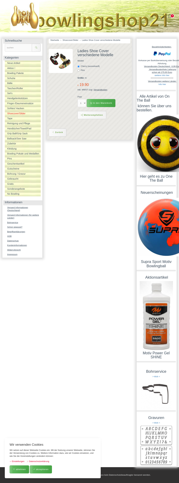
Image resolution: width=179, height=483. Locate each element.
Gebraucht (12, 178)
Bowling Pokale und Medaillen (23, 153)
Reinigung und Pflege (18, 123)
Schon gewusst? (14, 227)
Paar (80, 97)
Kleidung (11, 148)
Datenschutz (13, 241)
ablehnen (19, 469)
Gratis (10, 183)
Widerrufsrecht (14, 250)
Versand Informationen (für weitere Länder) (23, 216)
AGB (9, 236)
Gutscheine (13, 168)
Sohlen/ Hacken (15, 108)
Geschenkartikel (15, 163)
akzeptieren (41, 469)
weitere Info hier (162, 75)
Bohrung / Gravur (16, 173)
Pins (81, 70)
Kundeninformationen (17, 245)
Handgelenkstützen (17, 98)
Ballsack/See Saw (16, 138)
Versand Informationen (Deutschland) (17, 209)
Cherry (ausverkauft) (89, 66)
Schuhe (11, 78)
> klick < (156, 376)
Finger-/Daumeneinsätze (20, 103)
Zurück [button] (57, 132)
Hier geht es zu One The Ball (156, 178)
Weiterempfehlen (92, 115)
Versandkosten (100, 90)
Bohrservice (12, 222)
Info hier (162, 84)
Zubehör (11, 143)
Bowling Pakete (15, 73)
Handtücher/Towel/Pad (19, 128)
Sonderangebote (16, 188)
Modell (81, 61)
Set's (9, 93)
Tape (9, 118)
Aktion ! (11, 68)
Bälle (9, 83)
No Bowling (13, 193)
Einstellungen (17, 461)
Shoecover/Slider (16, 113)
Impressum (12, 254)
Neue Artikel (13, 63)
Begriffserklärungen (16, 231)
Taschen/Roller (15, 88)
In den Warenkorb (101, 103)
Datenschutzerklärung (38, 461)
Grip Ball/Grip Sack (17, 133)
